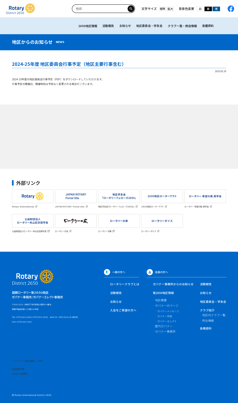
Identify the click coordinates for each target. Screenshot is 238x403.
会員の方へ (161, 272)
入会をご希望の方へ (123, 310)
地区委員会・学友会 (149, 26)
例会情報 (208, 321)
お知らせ (125, 26)
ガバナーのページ (166, 305)
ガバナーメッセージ (168, 311)
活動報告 (108, 26)
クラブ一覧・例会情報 (182, 26)
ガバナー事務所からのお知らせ (173, 284)
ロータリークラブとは (124, 284)
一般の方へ (118, 272)
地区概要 (161, 300)
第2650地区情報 (163, 293)
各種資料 (208, 26)
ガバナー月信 (164, 316)
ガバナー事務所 (165, 331)
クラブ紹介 (207, 310)
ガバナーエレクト (167, 321)
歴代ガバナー (164, 326)
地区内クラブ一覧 (214, 315)
